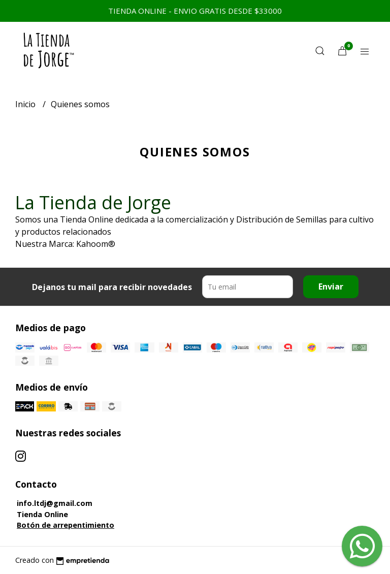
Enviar (330, 286)
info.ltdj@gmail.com (54, 503)
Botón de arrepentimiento (65, 525)
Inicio (26, 104)
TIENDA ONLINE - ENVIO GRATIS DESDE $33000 (195, 11)
